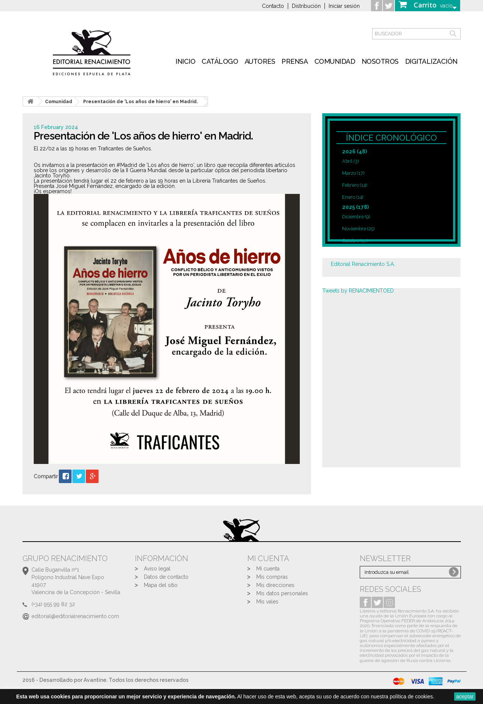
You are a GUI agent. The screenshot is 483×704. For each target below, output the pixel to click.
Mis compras (272, 577)
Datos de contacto (166, 577)
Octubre (355, 240)
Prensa (294, 61)
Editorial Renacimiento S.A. (363, 264)
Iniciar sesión (344, 6)
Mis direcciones (275, 585)
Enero (352, 197)
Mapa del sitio (161, 585)
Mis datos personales (282, 593)
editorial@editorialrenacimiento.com (75, 616)
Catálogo (220, 61)
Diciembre (356, 216)
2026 (354, 152)
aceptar (465, 696)
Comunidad (334, 61)
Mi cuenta (268, 569)
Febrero (354, 185)
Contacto (273, 6)
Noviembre (358, 228)
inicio (185, 61)
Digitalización (431, 61)
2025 (355, 207)
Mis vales (267, 602)
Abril (350, 161)
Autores (260, 61)
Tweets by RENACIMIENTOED (358, 291)
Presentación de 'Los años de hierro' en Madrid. (140, 101)
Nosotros (380, 61)
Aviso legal (157, 569)
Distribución (306, 6)
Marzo (353, 173)
